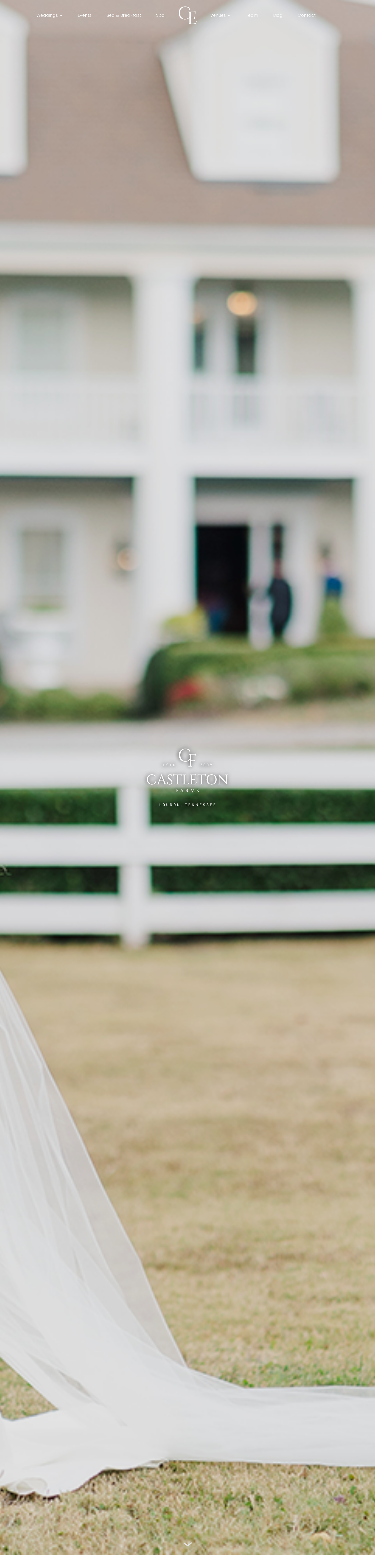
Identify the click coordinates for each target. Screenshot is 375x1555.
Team (252, 15)
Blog (278, 15)
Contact (307, 15)
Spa (160, 15)
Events (84, 15)
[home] (188, 15)
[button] (49, 15)
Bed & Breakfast (123, 15)
